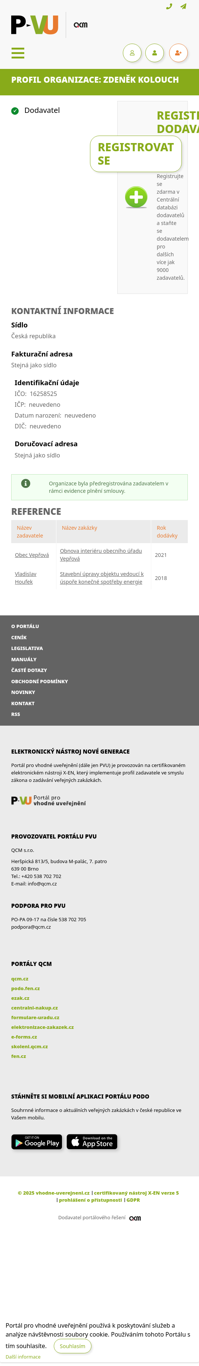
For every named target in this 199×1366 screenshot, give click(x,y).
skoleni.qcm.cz (29, 1046)
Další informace (23, 1356)
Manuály (24, 659)
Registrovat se (136, 153)
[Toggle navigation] (18, 53)
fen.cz (18, 1056)
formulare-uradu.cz (35, 1017)
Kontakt (23, 703)
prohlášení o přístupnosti (90, 1200)
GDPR (133, 1200)
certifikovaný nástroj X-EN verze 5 (136, 1192)
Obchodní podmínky (39, 681)
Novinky (23, 692)
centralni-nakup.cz (34, 1007)
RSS (15, 714)
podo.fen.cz (25, 988)
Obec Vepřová (32, 554)
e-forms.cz (24, 1036)
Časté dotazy (29, 670)
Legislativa (27, 648)
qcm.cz (19, 978)
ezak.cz (20, 998)
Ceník (19, 637)
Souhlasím (72, 1346)
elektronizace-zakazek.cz (42, 1027)
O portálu (25, 626)
